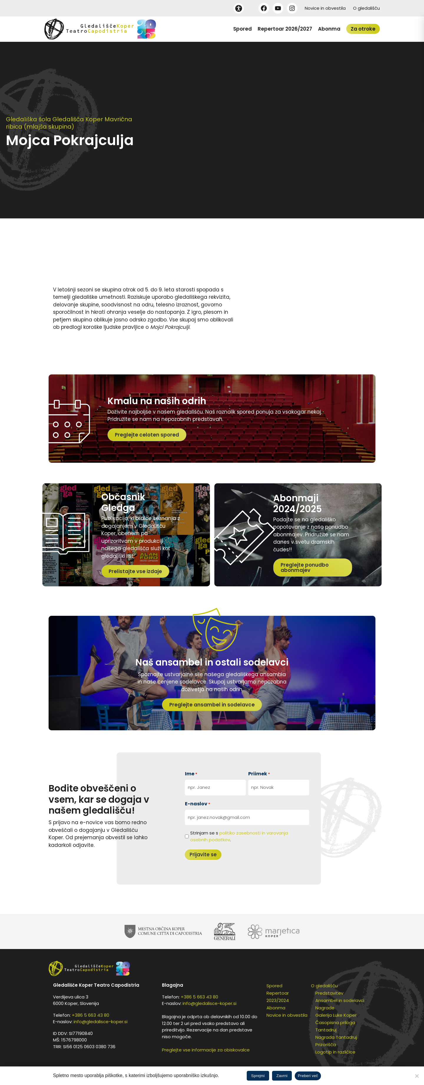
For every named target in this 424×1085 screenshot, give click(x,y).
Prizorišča (325, 1044)
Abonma (329, 28)
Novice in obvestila (325, 8)
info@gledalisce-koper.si (100, 1021)
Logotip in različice (335, 1052)
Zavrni (282, 1076)
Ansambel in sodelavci (339, 1000)
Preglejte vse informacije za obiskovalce (206, 1050)
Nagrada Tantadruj (336, 1037)
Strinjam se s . (239, 836)
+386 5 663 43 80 (90, 1015)
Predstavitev (329, 993)
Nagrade (324, 1008)
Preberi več (308, 1076)
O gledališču (366, 8)
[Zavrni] (417, 1076)
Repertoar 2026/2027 (285, 28)
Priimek (259, 773)
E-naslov (197, 803)
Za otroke (363, 28)
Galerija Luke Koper (336, 1015)
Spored (242, 28)
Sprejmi (258, 1076)
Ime (191, 773)
